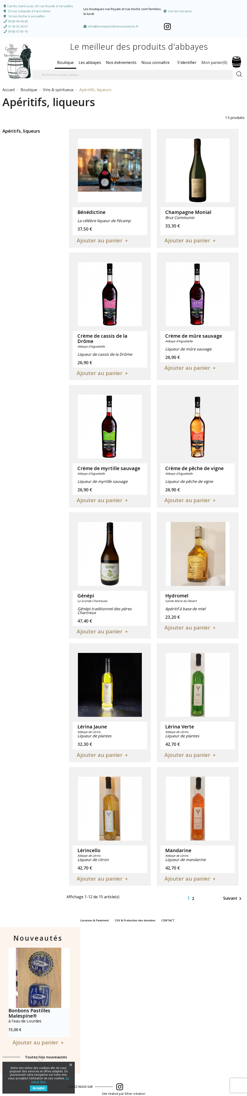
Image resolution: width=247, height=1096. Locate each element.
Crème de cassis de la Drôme (102, 338)
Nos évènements (121, 62)
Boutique (65, 62)
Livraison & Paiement (94, 920)
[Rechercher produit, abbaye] (132, 75)
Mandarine (178, 850)
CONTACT (167, 920)
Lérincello (88, 850)
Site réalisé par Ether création (123, 1093)
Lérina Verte (179, 726)
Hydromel (176, 595)
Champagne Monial (188, 212)
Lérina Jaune (92, 726)
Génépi (85, 595)
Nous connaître (155, 62)
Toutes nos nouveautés (46, 1057)
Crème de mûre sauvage (193, 336)
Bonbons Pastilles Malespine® (29, 1013)
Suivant (233, 899)
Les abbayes (90, 62)
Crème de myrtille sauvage (108, 468)
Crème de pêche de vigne (194, 468)
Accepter (39, 1088)
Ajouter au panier (100, 240)
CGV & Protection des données (135, 920)
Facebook (167, 26)
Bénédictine (91, 212)
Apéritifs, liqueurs (21, 131)
